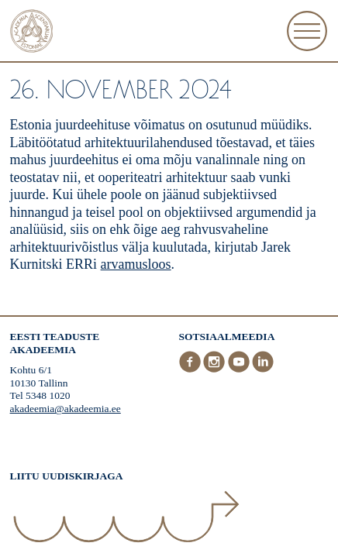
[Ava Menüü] (307, 31)
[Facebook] (191, 369)
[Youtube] (240, 369)
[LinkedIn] (263, 369)
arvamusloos (136, 264)
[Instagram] (215, 369)
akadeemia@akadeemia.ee (65, 408)
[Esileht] (31, 33)
